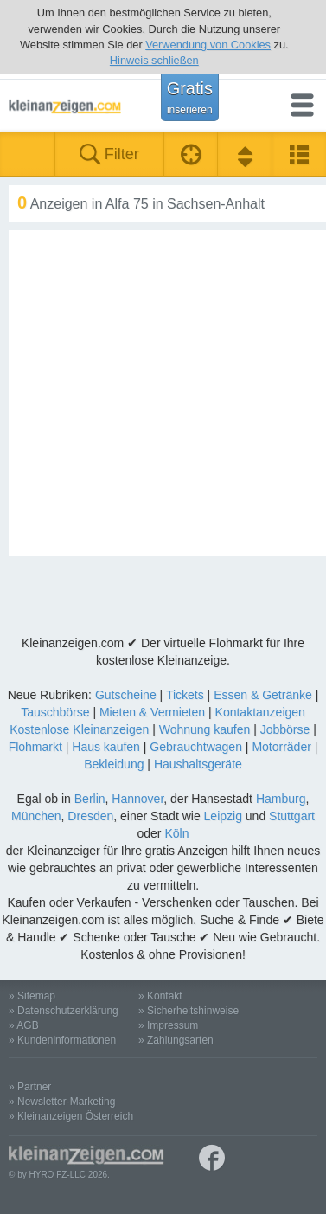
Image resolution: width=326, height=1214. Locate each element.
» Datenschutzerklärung (63, 1011)
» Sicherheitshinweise (188, 1011)
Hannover (137, 799)
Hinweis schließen (154, 60)
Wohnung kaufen (205, 729)
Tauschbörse (55, 712)
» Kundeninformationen (62, 1040)
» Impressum (168, 1025)
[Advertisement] (163, 393)
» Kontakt (160, 996)
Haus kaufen (106, 747)
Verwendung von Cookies (208, 44)
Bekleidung (114, 764)
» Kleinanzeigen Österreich (71, 1116)
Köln (176, 833)
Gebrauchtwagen (196, 747)
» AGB (24, 1025)
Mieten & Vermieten (152, 712)
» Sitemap (32, 996)
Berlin (89, 799)
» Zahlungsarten (176, 1040)
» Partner (30, 1087)
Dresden (90, 816)
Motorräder (281, 747)
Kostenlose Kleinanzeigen (79, 729)
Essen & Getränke (263, 695)
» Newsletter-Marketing (62, 1101)
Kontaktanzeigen (260, 712)
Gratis (190, 97)
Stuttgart (292, 816)
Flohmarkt (35, 747)
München (36, 816)
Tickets (185, 695)
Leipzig (223, 816)
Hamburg (281, 799)
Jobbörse (285, 729)
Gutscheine (126, 695)
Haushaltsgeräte (198, 764)
